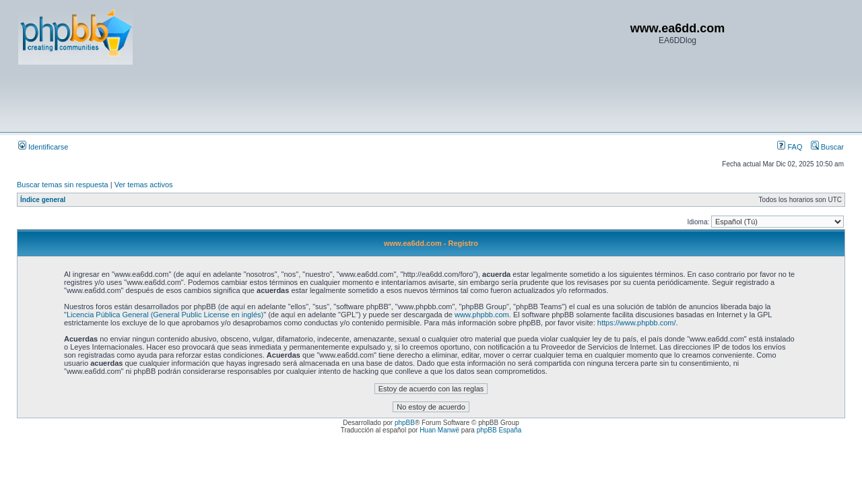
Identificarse (43, 147)
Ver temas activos (143, 185)
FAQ (789, 147)
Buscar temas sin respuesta (62, 185)
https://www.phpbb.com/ (636, 323)
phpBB (405, 422)
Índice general (42, 199)
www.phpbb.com (482, 315)
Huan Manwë (439, 430)
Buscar (827, 147)
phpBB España (499, 430)
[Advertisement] (263, 97)
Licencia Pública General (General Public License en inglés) (165, 315)
